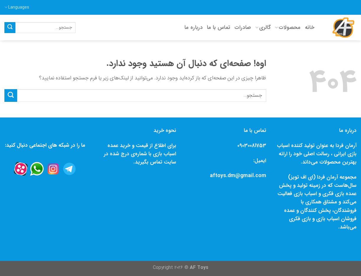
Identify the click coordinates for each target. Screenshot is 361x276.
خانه (309, 28)
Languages (16, 7)
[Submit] (9, 27)
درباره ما (193, 28)
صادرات (242, 28)
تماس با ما (219, 28)
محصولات (288, 28)
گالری (263, 28)
